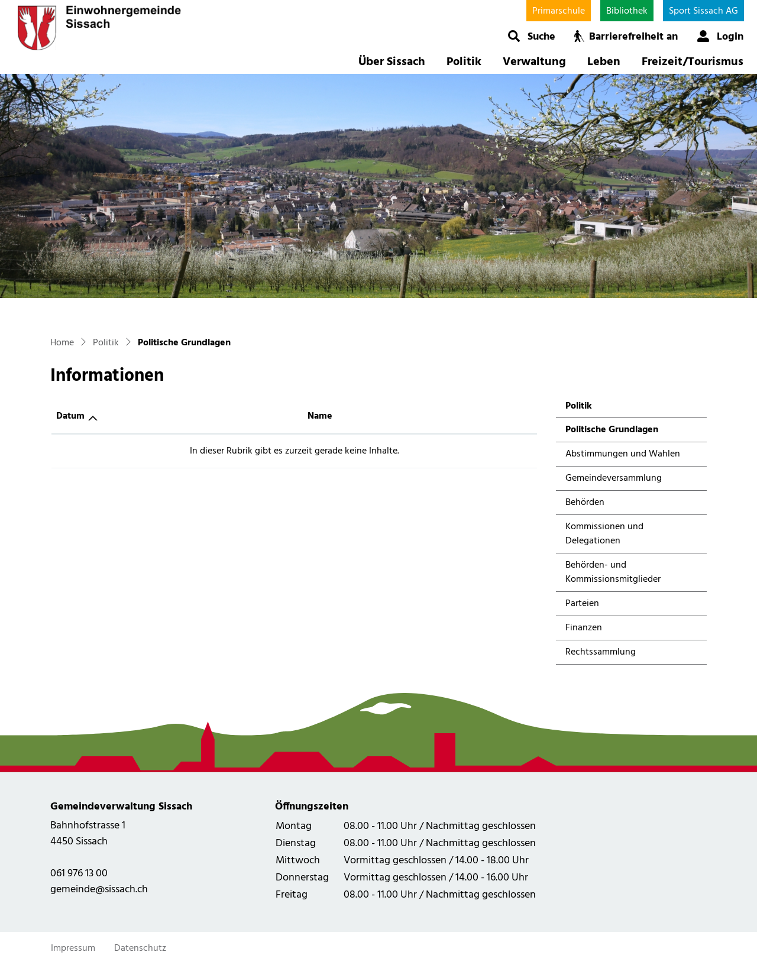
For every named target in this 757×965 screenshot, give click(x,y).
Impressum (73, 948)
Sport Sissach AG (703, 11)
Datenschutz (140, 948)
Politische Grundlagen (611, 432)
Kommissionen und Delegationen (604, 534)
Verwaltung (534, 62)
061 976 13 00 (79, 873)
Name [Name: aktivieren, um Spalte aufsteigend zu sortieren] (320, 416)
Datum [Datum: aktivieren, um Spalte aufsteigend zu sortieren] (70, 416)
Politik (464, 62)
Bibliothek (627, 11)
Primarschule (558, 11)
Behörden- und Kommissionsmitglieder (613, 572)
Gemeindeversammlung (613, 478)
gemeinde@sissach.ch (99, 889)
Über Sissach (391, 62)
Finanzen (583, 628)
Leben (603, 62)
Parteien (582, 603)
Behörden (584, 502)
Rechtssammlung (600, 652)
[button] (531, 36)
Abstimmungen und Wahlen (622, 454)
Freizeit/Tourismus (692, 62)
